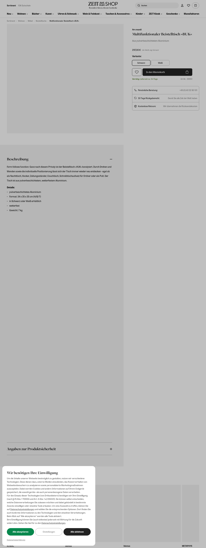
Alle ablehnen (77, 531)
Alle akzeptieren (20, 531)
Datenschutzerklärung (16, 539)
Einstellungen (49, 531)
